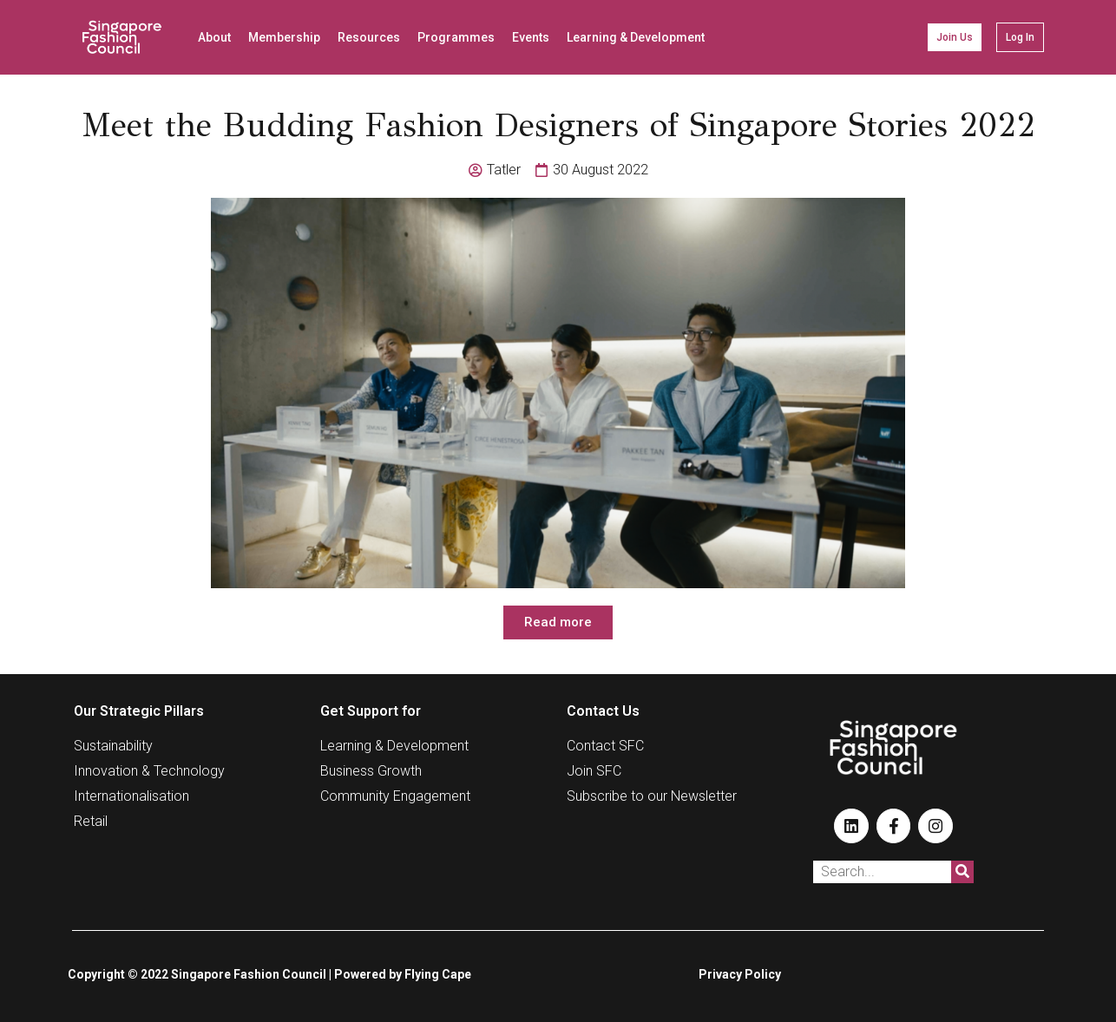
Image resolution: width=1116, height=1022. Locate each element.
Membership (284, 37)
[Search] (962, 872)
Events (530, 37)
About (214, 37)
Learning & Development (636, 37)
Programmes (456, 37)
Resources (369, 37)
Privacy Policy (740, 974)
